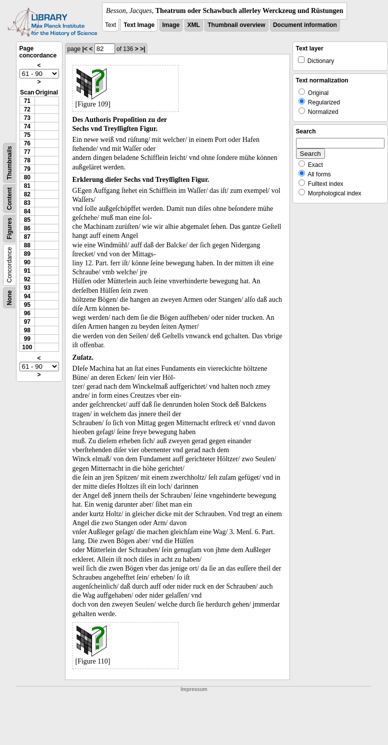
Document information (305, 24)
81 (27, 185)
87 (27, 236)
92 (27, 279)
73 (27, 117)
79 (27, 168)
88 (27, 245)
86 (27, 228)
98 (27, 330)
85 (27, 219)
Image (171, 24)
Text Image (139, 24)
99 (27, 338)
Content (9, 198)
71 (27, 100)
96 (27, 313)
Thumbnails (9, 162)
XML (194, 24)
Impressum (193, 689)
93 (27, 287)
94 (27, 296)
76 (27, 143)
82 (27, 194)
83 (27, 202)
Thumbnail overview (236, 24)
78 (27, 160)
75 (27, 134)
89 (27, 253)
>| (142, 48)
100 (27, 347)
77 (27, 151)
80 (27, 177)
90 (27, 262)
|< (85, 48)
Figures (9, 228)
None (9, 297)
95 (27, 304)
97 (27, 321)
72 (27, 109)
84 (27, 211)
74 (27, 126)
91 (27, 270)
